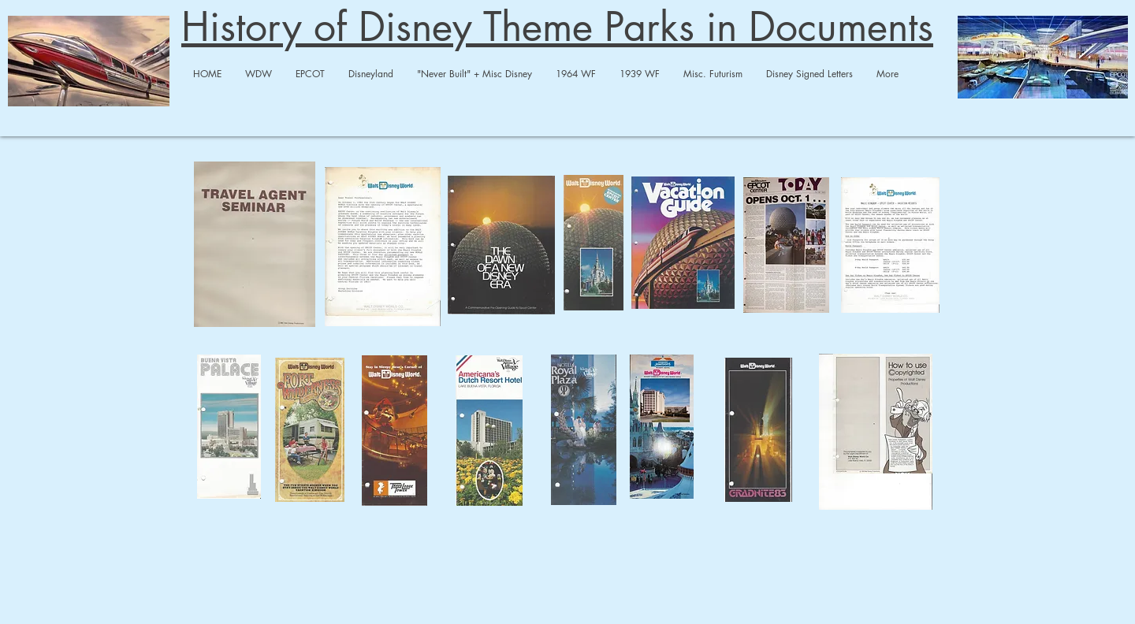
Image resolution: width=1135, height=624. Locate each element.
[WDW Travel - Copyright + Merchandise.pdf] (875, 434)
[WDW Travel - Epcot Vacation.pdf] (890, 246)
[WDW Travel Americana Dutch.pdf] (488, 432)
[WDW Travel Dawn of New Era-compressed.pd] (501, 247)
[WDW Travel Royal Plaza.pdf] (583, 432)
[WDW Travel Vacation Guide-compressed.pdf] (683, 244)
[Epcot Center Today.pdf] (786, 247)
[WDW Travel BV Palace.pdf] (228, 429)
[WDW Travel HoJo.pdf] (661, 429)
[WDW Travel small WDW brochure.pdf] (593, 244)
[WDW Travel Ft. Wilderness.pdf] (309, 432)
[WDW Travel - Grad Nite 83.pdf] (758, 432)
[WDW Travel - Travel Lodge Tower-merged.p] (394, 432)
